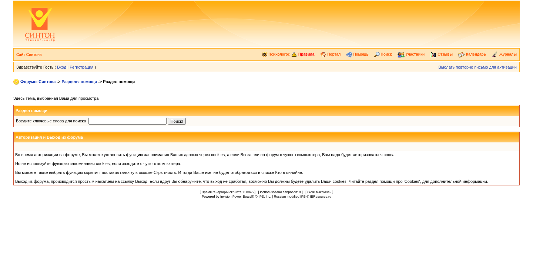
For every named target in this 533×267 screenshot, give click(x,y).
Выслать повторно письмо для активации (477, 67)
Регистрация (81, 67)
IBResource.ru (320, 196)
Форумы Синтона (38, 81)
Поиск (383, 54)
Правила (302, 54)
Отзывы (441, 54)
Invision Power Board (236, 196)
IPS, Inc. (264, 196)
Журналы (504, 54)
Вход (61, 67)
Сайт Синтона (29, 55)
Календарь (472, 54)
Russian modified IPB (290, 196)
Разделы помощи (79, 81)
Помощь (357, 54)
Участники (411, 54)
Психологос (276, 54)
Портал (330, 54)
